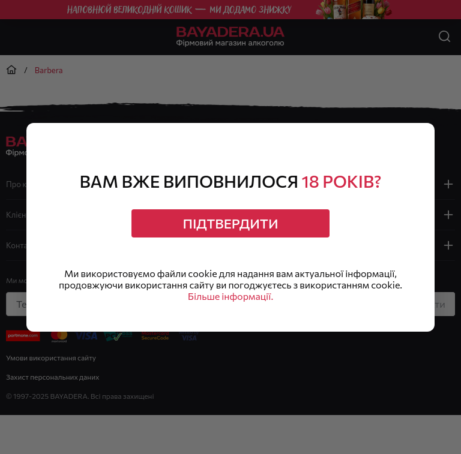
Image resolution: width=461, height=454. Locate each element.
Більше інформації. (230, 296)
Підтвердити (231, 223)
